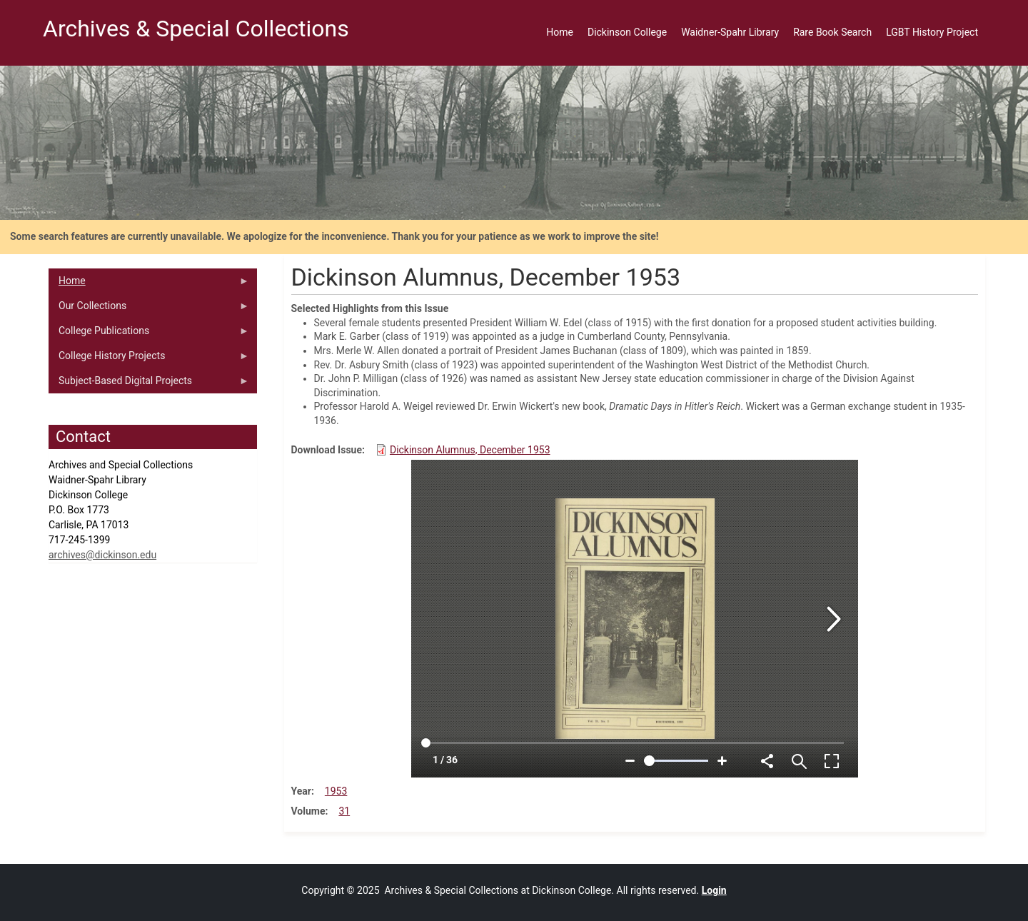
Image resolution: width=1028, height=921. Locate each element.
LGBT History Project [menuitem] (932, 32)
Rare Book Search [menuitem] (832, 32)
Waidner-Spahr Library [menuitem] (730, 32)
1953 (336, 791)
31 (344, 811)
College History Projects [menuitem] (149, 359)
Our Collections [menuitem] (149, 309)
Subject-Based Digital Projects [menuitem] (149, 384)
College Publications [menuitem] (149, 334)
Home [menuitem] (559, 32)
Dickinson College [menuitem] (627, 32)
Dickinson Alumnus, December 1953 (470, 450)
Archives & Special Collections (196, 28)
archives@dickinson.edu (102, 554)
